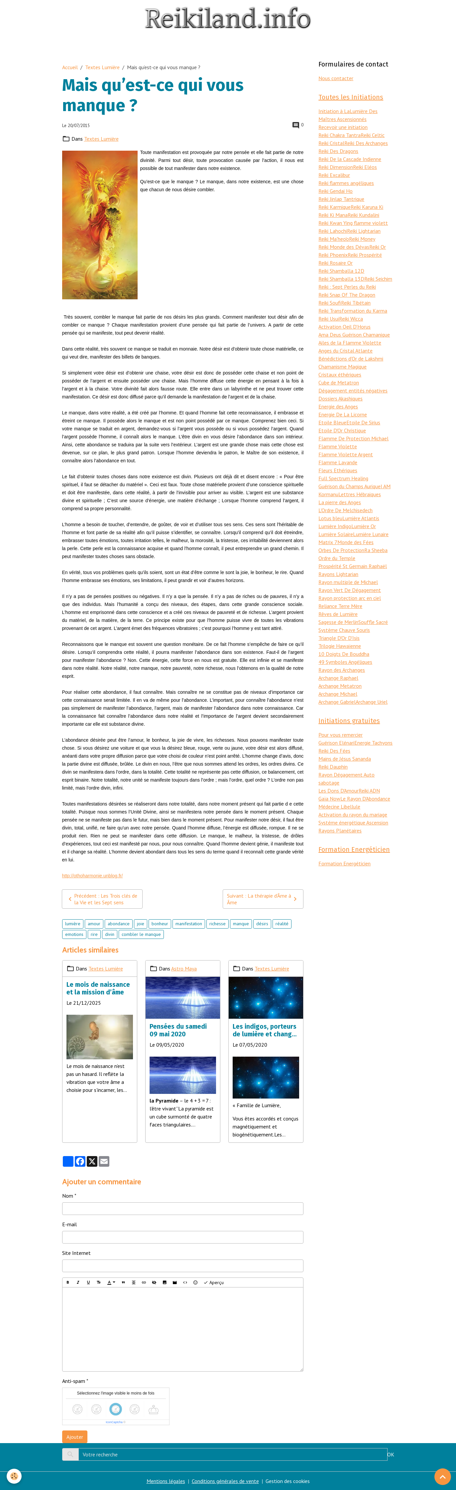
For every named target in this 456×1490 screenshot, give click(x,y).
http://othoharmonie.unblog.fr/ (92, 875)
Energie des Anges (338, 406)
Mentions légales (166, 1481)
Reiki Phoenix (333, 254)
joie (140, 924)
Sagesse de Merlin (338, 622)
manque (241, 924)
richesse (217, 924)
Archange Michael (337, 693)
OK (390, 1454)
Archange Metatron (340, 685)
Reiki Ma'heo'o (333, 238)
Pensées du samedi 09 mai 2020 (178, 1030)
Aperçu (213, 1282)
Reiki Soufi (329, 302)
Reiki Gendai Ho (335, 191)
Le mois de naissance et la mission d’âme (98, 988)
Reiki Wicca (351, 318)
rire (94, 934)
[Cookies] (14, 1476)
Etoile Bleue (332, 422)
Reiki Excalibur (334, 175)
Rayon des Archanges (341, 670)
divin (109, 934)
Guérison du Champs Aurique (349, 486)
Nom (67, 1195)
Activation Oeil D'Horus (344, 326)
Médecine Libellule (339, 806)
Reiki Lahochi (332, 230)
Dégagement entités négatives (353, 390)
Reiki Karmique (334, 207)
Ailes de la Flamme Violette (349, 342)
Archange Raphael (338, 677)
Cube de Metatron (338, 382)
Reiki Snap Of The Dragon (346, 294)
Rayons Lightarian (338, 574)
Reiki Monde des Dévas (343, 246)
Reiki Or (377, 246)
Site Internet (76, 1253)
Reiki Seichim (378, 278)
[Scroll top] (442, 1476)
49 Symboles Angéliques (345, 662)
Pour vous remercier (340, 734)
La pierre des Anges (339, 502)
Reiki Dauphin (333, 766)
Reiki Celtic (373, 135)
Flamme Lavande (337, 462)
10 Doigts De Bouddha (343, 654)
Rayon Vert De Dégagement (349, 590)
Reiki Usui (328, 318)
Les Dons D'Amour (338, 790)
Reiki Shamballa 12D (341, 270)
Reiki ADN (369, 790)
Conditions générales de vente (225, 1481)
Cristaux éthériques (339, 374)
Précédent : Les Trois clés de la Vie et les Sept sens (101, 899)
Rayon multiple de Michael (348, 582)
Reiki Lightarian (364, 230)
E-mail (69, 1224)
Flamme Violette (337, 446)
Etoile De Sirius (363, 422)
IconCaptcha (114, 1422)
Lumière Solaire (335, 534)
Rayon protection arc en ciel (349, 598)
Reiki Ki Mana (333, 215)
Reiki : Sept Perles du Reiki (347, 286)
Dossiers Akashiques (340, 398)
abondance (119, 924)
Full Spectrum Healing (343, 478)
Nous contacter (335, 78)
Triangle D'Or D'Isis (339, 638)
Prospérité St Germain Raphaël (352, 566)
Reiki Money (362, 238)
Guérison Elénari (336, 742)
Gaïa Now (329, 798)
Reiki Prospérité (365, 254)
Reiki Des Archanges (366, 143)
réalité (282, 924)
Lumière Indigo (334, 526)
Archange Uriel (372, 701)
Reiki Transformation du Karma (352, 310)
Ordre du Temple (336, 558)
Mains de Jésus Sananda (344, 758)
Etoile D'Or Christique (342, 430)
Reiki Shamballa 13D (341, 278)
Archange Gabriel (337, 701)
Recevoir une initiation (343, 127)
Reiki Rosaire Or (335, 262)
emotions (74, 934)
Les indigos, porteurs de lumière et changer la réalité (265, 1030)
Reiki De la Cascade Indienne (349, 159)
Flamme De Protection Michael (353, 438)
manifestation (188, 924)
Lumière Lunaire (371, 534)
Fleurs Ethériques (337, 470)
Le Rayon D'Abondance (365, 798)
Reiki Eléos (365, 167)
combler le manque (141, 934)
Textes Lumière (102, 67)
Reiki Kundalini (363, 215)
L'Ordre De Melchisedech (345, 510)
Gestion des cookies (288, 1481)
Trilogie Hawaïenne (339, 646)
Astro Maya (184, 968)
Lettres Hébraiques (359, 494)
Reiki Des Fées (334, 750)
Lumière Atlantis (360, 518)
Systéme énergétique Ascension (353, 822)
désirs (262, 924)
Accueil (70, 67)
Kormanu (328, 494)
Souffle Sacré (373, 622)
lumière (72, 924)
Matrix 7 (327, 542)
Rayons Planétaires (340, 830)
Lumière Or (363, 526)
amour (94, 924)
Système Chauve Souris (344, 630)
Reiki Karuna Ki (367, 207)
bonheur (160, 924)
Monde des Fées (355, 542)
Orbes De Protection (341, 550)
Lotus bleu (330, 518)
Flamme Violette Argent (345, 454)
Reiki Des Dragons (338, 151)
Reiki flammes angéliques (346, 183)
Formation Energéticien (344, 863)
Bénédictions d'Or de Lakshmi (350, 358)
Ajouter (74, 1436)
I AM (386, 486)
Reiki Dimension (335, 167)
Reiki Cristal (331, 143)
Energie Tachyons (373, 742)
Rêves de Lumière (338, 614)
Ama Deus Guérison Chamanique (354, 334)
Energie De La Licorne (342, 414)
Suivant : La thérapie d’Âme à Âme (263, 899)
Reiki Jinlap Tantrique (341, 199)
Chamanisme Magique (342, 366)
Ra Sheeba (376, 550)
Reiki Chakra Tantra (339, 135)
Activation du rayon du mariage (352, 814)
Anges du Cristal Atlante (345, 350)
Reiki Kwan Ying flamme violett (353, 223)
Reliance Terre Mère (340, 606)
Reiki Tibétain (356, 302)
